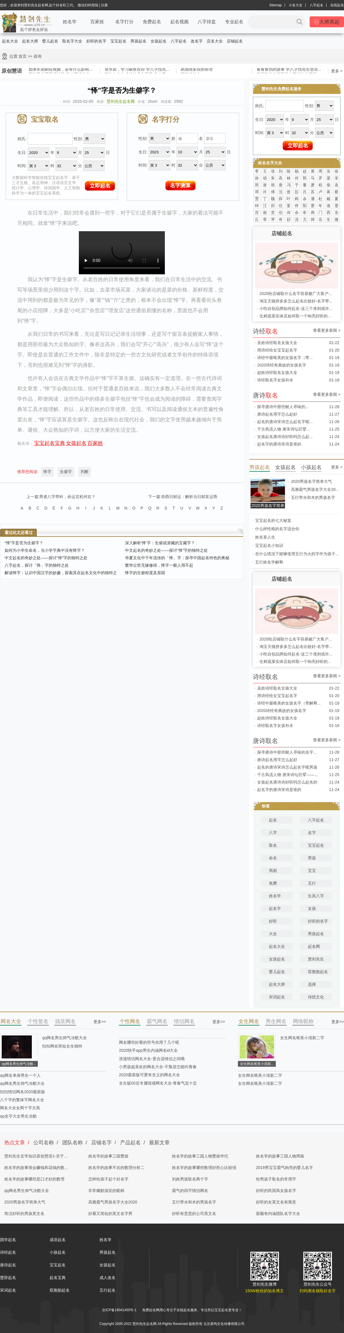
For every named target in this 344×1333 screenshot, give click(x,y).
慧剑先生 (316, 959)
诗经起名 (8, 1252)
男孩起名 (138, 41)
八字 (273, 832)
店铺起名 (235, 41)
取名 (273, 845)
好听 (273, 921)
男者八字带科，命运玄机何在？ (67, 496)
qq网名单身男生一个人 (20, 1075)
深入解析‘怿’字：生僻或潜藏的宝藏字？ (160, 543)
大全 (273, 933)
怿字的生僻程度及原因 (145, 572)
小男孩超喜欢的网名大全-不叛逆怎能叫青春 (158, 1066)
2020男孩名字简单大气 (311, 481)
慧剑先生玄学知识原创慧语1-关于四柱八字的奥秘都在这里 (36, 1158)
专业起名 (234, 21)
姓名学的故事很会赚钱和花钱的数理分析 (36, 1169)
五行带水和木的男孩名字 (313, 497)
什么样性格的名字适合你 (277, 529)
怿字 (47, 471)
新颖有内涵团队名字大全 (278, 1213)
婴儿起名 (50, 41)
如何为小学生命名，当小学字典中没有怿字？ (45, 550)
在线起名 (337, 5)
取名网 (168, 1317)
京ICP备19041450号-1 (119, 1310)
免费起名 (152, 21)
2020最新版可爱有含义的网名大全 (149, 1074)
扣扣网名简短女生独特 (62, 1046)
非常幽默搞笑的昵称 (106, 1190)
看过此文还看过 (19, 532)
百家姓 (97, 21)
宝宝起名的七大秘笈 (273, 520)
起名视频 (179, 21)
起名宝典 (58, 1278)
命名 (273, 858)
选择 (312, 984)
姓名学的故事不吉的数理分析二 (116, 1167)
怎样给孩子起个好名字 (108, 1179)
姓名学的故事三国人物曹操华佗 (200, 1156)
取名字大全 (72, 41)
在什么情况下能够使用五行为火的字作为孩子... (297, 554)
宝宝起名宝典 (49, 443)
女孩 (312, 908)
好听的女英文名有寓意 (276, 1202)
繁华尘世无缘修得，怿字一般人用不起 (159, 565)
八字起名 (316, 5)
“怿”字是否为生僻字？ (24, 543)
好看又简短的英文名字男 (110, 1213)
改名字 (197, 41)
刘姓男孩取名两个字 (190, 1179)
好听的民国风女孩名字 (276, 1190)
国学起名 (8, 1240)
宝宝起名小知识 (269, 545)
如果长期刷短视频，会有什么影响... (60, 70)
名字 (312, 832)
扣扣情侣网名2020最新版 (22, 1091)
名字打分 (124, 21)
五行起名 (107, 1290)
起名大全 (10, 41)
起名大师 (30, 41)
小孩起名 (58, 1252)
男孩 (312, 858)
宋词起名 (277, 997)
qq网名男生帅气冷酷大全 (64, 1037)
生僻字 (66, 471)
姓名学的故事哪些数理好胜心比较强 (204, 1167)
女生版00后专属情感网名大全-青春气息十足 (158, 1083)
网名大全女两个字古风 (20, 1108)
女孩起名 (158, 41)
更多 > (337, 71)
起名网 (314, 946)
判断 (85, 471)
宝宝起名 (118, 41)
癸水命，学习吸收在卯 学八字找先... (137, 70)
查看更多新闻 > (327, 330)
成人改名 (107, 1278)
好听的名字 (96, 41)
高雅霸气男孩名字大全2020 (112, 1202)
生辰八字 (316, 896)
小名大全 (295, 5)
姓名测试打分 (195, 1317)
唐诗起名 (8, 1265)
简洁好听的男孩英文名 (24, 1213)
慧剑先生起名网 (121, 101)
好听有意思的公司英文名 (194, 1213)
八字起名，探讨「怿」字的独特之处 (37, 565)
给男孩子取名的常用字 (276, 1179)
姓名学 (70, 21)
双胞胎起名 (318, 971)
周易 (273, 870)
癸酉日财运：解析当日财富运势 (189, 496)
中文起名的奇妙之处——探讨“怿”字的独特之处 (166, 550)
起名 (273, 820)
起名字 (275, 908)
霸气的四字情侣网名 (190, 1190)
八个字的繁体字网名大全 (22, 1099)
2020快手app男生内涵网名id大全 (148, 1050)
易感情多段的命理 (197, 70)
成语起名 (58, 1240)
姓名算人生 (265, 537)
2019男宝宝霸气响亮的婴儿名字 (284, 1167)
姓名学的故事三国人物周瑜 (280, 1156)
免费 (273, 883)
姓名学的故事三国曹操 (108, 1156)
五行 (312, 883)
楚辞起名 (8, 1278)
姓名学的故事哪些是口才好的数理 (34, 1179)
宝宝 (312, 870)
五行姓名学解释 (269, 562)
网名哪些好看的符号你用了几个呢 (149, 1042)
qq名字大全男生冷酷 (18, 1116)
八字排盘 (207, 21)
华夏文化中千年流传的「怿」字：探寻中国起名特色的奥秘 (177, 557)
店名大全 (215, 41)
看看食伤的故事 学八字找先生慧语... (289, 70)
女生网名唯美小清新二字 (302, 1037)
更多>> (99, 1021)
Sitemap (275, 5)
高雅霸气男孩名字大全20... (315, 489)
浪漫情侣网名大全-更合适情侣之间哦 (152, 1058)
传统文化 (316, 997)
